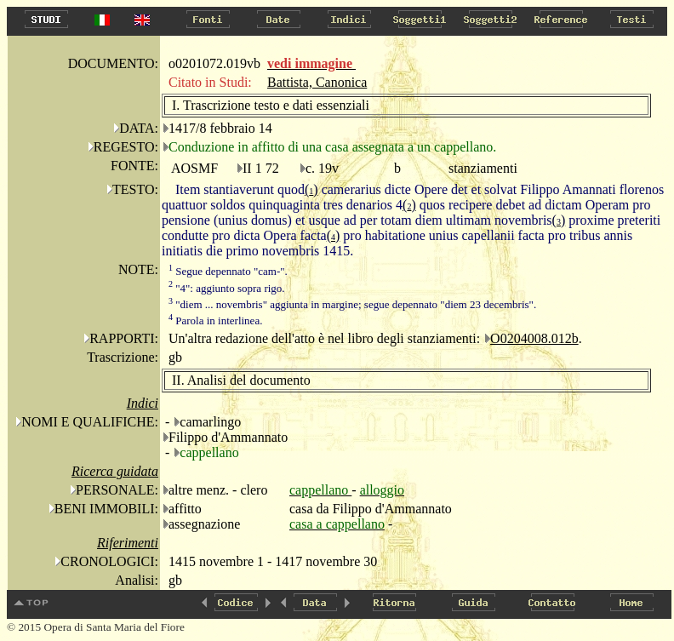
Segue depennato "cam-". (228, 271)
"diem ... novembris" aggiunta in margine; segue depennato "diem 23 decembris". (352, 304)
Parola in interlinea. (215, 320)
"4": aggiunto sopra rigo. (226, 288)
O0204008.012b (534, 338)
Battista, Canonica (317, 82)
